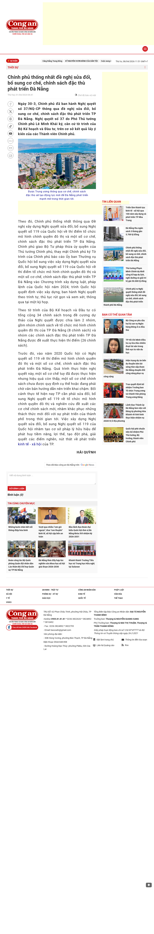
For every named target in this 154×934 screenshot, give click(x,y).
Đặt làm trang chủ (103, 639)
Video (8, 602)
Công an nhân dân (86, 590)
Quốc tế (82, 598)
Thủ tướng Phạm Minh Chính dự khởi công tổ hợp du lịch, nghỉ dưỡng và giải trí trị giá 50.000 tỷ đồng (136, 274)
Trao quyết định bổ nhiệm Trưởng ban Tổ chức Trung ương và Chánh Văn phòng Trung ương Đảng (136, 390)
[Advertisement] (73, 207)
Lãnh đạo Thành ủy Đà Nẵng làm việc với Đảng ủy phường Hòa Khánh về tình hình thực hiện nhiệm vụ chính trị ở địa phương (125, 413)
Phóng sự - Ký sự (50, 594)
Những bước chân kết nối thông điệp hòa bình (20, 528)
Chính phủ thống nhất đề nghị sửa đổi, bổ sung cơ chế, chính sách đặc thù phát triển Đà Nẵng (136, 254)
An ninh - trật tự (50, 590)
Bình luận (15, 494)
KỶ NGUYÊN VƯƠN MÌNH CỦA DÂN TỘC (86, 61)
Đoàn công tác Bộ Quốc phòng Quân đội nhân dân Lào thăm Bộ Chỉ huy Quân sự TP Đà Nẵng (21, 565)
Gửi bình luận (16, 488)
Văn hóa (118, 594)
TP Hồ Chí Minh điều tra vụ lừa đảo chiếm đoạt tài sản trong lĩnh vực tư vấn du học (136, 346)
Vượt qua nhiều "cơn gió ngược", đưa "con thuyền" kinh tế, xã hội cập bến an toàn (51, 532)
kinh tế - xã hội (30, 444)
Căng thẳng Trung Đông (57, 61)
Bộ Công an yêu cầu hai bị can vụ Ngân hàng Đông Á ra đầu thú (135, 325)
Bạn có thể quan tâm (117, 314)
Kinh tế (81, 594)
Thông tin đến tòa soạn (134, 639)
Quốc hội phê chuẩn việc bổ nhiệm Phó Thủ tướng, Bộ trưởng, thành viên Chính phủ (135, 435)
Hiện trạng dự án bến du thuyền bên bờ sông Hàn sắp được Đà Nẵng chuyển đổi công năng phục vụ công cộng (125, 368)
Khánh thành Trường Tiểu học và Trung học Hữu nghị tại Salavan (82, 563)
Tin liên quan (111, 201)
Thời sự (13, 67)
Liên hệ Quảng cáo (103, 645)
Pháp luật (119, 590)
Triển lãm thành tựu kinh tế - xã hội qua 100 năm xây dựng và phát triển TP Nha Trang (136, 214)
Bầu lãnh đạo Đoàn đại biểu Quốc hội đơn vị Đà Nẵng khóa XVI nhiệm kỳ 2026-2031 (80, 532)
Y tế (8, 598)
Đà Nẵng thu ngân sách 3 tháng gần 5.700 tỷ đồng (134, 231)
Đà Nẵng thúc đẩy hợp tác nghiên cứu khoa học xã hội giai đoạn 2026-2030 (52, 563)
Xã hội (9, 594)
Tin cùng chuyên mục (21, 503)
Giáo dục (46, 598)
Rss (125, 645)
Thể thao (118, 598)
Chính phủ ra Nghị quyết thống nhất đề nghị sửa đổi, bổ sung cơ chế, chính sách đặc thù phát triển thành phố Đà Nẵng (125, 297)
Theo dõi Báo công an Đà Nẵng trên (70, 464)
